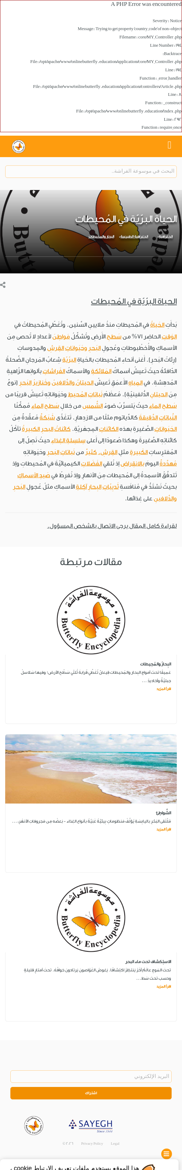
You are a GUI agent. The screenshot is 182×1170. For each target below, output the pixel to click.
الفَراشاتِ (54, 371)
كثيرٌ (91, 452)
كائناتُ (62, 429)
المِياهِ (135, 382)
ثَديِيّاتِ (110, 486)
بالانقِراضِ (132, 463)
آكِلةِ (81, 486)
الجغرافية (166, 237)
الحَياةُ (157, 324)
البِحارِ (94, 486)
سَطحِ (114, 336)
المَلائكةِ (101, 371)
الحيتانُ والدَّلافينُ (72, 382)
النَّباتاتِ (168, 417)
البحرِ (47, 429)
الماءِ (155, 405)
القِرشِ (55, 348)
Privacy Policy (92, 1144)
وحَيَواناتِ (76, 348)
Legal (115, 1144)
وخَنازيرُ (42, 382)
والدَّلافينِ (165, 498)
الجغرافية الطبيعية (134, 237)
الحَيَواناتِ (165, 429)
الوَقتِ (169, 336)
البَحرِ (94, 348)
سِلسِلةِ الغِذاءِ (68, 440)
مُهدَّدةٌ (168, 463)
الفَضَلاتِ (91, 463)
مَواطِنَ (61, 336)
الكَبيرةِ (139, 452)
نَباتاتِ (95, 394)
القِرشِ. (107, 452)
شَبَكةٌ (47, 417)
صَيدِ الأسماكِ (33, 475)
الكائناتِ (108, 429)
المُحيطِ (77, 394)
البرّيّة (69, 359)
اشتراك (91, 1093)
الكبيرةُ (31, 429)
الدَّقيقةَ (148, 417)
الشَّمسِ (92, 405)
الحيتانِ (158, 394)
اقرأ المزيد (163, 689)
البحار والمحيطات (101, 237)
